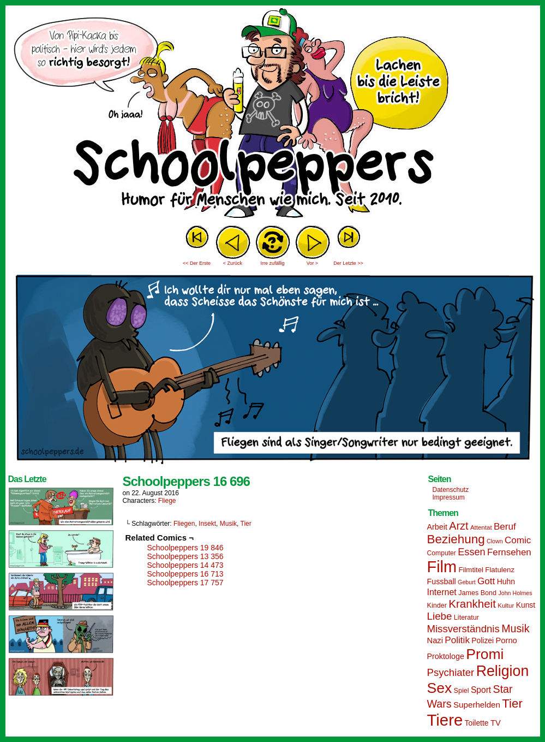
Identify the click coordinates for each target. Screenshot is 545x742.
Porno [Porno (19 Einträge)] (506, 640)
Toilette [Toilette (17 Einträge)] (477, 723)
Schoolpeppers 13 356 (185, 556)
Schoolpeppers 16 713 (185, 573)
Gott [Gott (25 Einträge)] (486, 581)
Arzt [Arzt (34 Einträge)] (458, 526)
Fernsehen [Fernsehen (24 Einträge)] (509, 552)
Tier (246, 523)
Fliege (167, 500)
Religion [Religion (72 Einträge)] (502, 671)
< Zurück (232, 263)
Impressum (449, 497)
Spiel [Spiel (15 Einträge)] (461, 690)
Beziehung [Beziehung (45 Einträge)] (456, 539)
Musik (228, 523)
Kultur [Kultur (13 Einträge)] (506, 605)
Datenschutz (451, 490)
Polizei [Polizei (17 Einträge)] (482, 640)
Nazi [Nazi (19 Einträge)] (435, 640)
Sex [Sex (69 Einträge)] (439, 688)
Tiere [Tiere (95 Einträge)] (445, 720)
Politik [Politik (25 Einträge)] (457, 640)
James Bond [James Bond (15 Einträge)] (477, 593)
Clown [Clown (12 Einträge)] (495, 541)
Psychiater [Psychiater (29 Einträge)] (451, 672)
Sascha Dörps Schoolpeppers (272, 114)
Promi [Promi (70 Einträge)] (485, 654)
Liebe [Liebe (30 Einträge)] (439, 616)
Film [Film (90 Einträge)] (442, 566)
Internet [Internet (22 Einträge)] (442, 592)
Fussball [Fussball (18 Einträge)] (441, 581)
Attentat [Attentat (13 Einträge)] (481, 527)
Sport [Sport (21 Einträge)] (481, 689)
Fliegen (184, 523)
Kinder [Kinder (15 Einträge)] (437, 605)
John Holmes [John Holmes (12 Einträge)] (515, 593)
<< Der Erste (197, 263)
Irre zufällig (272, 263)
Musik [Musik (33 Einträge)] (515, 628)
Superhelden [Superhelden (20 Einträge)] (476, 704)
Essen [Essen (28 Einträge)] (471, 552)
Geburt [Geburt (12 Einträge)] (467, 582)
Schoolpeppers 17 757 (185, 582)
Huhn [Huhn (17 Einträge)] (506, 581)
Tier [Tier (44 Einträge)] (512, 703)
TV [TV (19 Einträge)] (495, 723)
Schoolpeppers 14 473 (185, 565)
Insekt (207, 523)
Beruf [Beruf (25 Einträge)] (505, 526)
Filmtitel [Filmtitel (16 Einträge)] (470, 570)
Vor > (312, 263)
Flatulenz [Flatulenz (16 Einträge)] (499, 570)
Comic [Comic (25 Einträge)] (518, 540)
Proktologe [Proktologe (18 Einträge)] (445, 656)
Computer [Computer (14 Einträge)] (441, 553)
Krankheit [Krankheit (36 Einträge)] (472, 603)
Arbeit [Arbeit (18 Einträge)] (437, 527)
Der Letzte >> (348, 263)
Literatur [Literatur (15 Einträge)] (466, 617)
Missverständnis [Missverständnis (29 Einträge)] (463, 628)
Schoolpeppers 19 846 (185, 547)
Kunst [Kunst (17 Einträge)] (525, 605)
